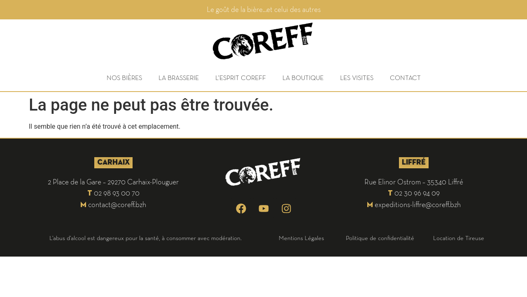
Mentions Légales (301, 238)
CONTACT (405, 77)
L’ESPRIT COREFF (240, 77)
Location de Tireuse (458, 238)
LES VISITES (356, 77)
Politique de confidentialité (380, 238)
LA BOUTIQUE (303, 77)
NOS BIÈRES (124, 77)
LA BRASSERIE (179, 77)
